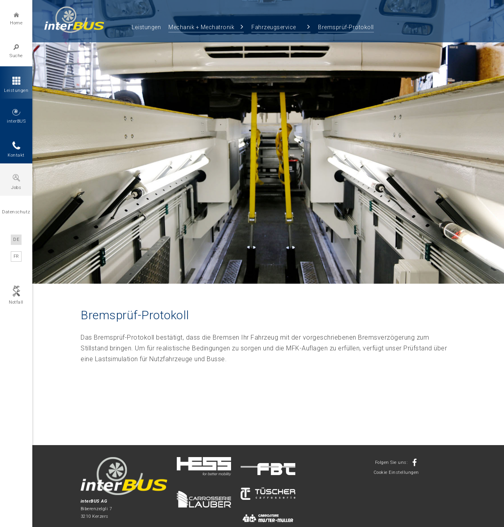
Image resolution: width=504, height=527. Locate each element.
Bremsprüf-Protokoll (346, 27)
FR (16, 256)
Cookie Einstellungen (396, 472)
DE (16, 239)
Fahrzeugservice (273, 27)
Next (492, 146)
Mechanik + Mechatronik (201, 27)
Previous (44, 146)
